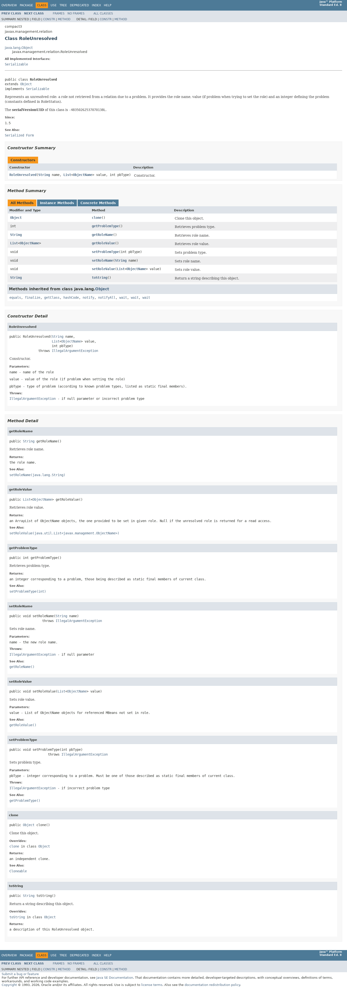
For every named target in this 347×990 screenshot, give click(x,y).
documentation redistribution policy (212, 985)
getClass (52, 297)
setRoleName (102, 260)
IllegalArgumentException (75, 351)
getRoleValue (103, 243)
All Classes (103, 13)
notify (88, 297)
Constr (49, 19)
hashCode (71, 297)
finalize (32, 297)
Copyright (9, 985)
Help (107, 5)
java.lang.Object (19, 48)
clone (96, 218)
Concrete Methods (98, 203)
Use (54, 5)
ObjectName (82, 175)
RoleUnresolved (22, 175)
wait (123, 297)
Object (26, 84)
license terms (151, 985)
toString (99, 277)
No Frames (76, 13)
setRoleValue (103, 269)
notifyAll (106, 297)
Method (64, 19)
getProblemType (105, 226)
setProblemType (105, 252)
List (67, 175)
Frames (59, 13)
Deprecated (79, 5)
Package (26, 5)
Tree (63, 5)
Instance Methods (57, 203)
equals (15, 297)
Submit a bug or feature (20, 974)
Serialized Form (19, 135)
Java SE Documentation (114, 977)
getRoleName (102, 235)
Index (96, 5)
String (44, 175)
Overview (9, 5)
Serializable (16, 64)
